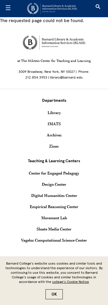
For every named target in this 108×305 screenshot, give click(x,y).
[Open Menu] (8, 8)
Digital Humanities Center (54, 195)
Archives (54, 135)
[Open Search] (98, 8)
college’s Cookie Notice (70, 285)
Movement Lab (54, 217)
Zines (54, 146)
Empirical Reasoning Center (54, 206)
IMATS (54, 123)
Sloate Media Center (54, 229)
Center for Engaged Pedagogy (54, 173)
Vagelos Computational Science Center (54, 240)
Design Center (54, 184)
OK (54, 297)
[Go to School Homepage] (52, 8)
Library (54, 112)
